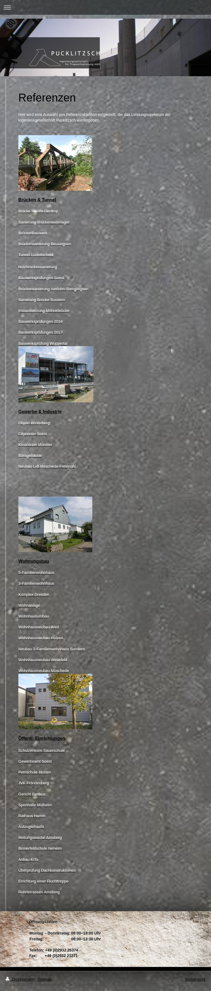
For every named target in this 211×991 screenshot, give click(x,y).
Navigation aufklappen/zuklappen (105, 7)
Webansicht (195, 979)
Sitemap (45, 979)
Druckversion (20, 979)
